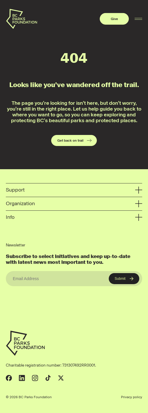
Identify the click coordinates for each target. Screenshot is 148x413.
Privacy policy (131, 397)
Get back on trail (74, 140)
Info (74, 217)
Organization (74, 204)
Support (74, 190)
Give (114, 19)
